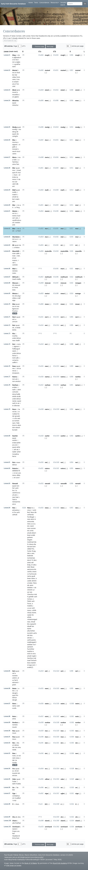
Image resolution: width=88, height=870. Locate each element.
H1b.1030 (56, 737)
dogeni (29, 540)
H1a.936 (40, 703)
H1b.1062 (56, 826)
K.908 (71, 90)
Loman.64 (7, 245)
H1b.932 (55, 90)
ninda (18, 328)
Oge (13, 793)
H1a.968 (40, 820)
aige (13, 300)
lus (13, 490)
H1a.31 (40, 804)
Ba (35, 544)
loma (16, 287)
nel (46, 671)
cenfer (29, 572)
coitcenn (15, 392)
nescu (14, 475)
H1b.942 (55, 237)
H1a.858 (40, 283)
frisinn (14, 831)
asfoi (35, 633)
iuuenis (14, 773)
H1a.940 (40, 737)
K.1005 (72, 743)
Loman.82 (7, 468)
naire (47, 409)
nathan (47, 385)
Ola (13, 817)
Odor (14, 779)
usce (17, 477)
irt (13, 287)
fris (33, 549)
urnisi (31, 530)
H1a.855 (40, 245)
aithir (18, 447)
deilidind (15, 471)
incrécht (30, 633)
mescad (17, 285)
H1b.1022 (56, 483)
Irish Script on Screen (13, 865)
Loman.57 (7, 157)
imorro (14, 425)
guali (33, 576)
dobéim (30, 587)
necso (14, 371)
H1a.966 (40, 787)
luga (30, 665)
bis (13, 75)
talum (14, 241)
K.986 (71, 325)
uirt (13, 319)
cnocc (29, 510)
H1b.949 (55, 304)
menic (47, 211)
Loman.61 (7, 211)
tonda (14, 762)
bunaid (14, 430)
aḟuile (29, 617)
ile (33, 615)
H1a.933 (40, 508)
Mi (13, 245)
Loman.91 (7, 737)
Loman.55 (7, 127)
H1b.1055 (56, 779)
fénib (29, 601)
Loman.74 (7, 344)
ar (12, 186)
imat (15, 175)
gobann (30, 537)
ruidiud (14, 414)
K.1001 (72, 716)
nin (62, 743)
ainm (19, 390)
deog (14, 132)
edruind (15, 682)
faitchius (15, 162)
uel (13, 673)
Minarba (15, 100)
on (13, 97)
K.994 (71, 462)
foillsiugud (16, 349)
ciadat (29, 615)
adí (32, 562)
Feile (17, 423)
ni (19, 144)
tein (13, 497)
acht (16, 488)
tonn (14, 756)
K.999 (71, 688)
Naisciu (15, 468)
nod (13, 358)
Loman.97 (7, 793)
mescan (48, 283)
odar (62, 779)
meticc (14, 216)
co (28, 574)
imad (19, 170)
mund (14, 92)
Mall (14, 190)
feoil (18, 72)
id (19, 175)
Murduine (16, 237)
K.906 (71, 55)
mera (14, 179)
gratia (33, 640)
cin (13, 798)
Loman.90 (7, 731)
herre (14, 456)
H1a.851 (40, 168)
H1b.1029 (56, 731)
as (20, 368)
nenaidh (64, 483)
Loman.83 (7, 483)
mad (28, 660)
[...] (51, 55)
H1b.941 (55, 228)
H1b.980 (55, 100)
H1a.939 (40, 731)
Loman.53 (7, 90)
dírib (34, 610)
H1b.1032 (56, 753)
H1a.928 (40, 409)
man (13, 253)
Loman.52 (7, 70)
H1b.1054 (56, 768)
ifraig (34, 551)
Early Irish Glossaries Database (13, 4)
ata (13, 84)
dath (14, 784)
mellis (19, 279)
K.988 (71, 344)
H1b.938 (55, 190)
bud (18, 216)
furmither (30, 649)
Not (13, 344)
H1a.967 (40, 793)
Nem (14, 704)
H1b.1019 (56, 436)
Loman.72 (7, 325)
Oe (13, 787)
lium (34, 546)
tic (16, 213)
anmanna (15, 510)
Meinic (14, 211)
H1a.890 (40, 100)
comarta (15, 360)
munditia (15, 95)
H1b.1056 (56, 787)
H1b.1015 (56, 366)
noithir (14, 440)
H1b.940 (55, 211)
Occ (13, 769)
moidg (14, 129)
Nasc (14, 366)
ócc (76, 769)
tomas (29, 599)
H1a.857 (40, 277)
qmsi (18, 90)
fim (13, 691)
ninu (19, 747)
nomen (16, 421)
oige (46, 793)
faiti (15, 160)
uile (13, 823)
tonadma (15, 454)
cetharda (30, 515)
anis (32, 553)
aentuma (30, 569)
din (35, 512)
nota (19, 344)
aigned (14, 144)
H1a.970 (40, 826)
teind (14, 829)
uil (13, 222)
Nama (14, 377)
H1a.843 (40, 70)
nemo (14, 706)
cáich (14, 184)
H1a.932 (40, 483)
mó (13, 62)
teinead (15, 502)
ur (17, 239)
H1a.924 (40, 344)
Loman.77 (7, 376)
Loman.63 (7, 237)
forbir (29, 551)
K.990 (71, 376)
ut (34, 590)
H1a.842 (40, 55)
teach (14, 279)
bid (13, 790)
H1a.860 (40, 304)
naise (33, 578)
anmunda (30, 521)
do (13, 285)
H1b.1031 (56, 743)
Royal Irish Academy (60, 863)
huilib (18, 394)
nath (14, 390)
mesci (63, 293)
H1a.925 (40, 366)
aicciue (14, 775)
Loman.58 (7, 168)
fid (17, 60)
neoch (14, 151)
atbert (33, 533)
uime (14, 164)
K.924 (71, 293)
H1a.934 (40, 671)
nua (46, 737)
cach (35, 597)
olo (62, 817)
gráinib (31, 597)
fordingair (30, 517)
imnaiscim (15, 373)
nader (14, 452)
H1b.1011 (56, 317)
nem (46, 688)
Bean (32, 567)
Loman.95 (7, 779)
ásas (13, 290)
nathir (47, 436)
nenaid (47, 483)
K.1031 (72, 793)
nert (46, 317)
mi (46, 245)
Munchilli (15, 251)
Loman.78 (7, 385)
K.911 (71, 140)
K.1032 (72, 804)
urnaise (29, 583)
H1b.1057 (56, 793)
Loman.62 (7, 228)
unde (14, 338)
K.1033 (72, 817)
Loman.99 (7, 817)
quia (13, 172)
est (15, 258)
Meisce (15, 293)
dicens (31, 544)
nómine (15, 271)
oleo (19, 817)
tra (32, 508)
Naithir (15, 436)
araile (33, 535)
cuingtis (15, 136)
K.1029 (72, 779)
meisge (78, 293)
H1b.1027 (56, 716)
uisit (18, 706)
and (13, 225)
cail (13, 263)
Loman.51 (7, 55)
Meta (14, 157)
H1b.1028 (56, 722)
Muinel (14, 70)
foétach (33, 660)
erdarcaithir (16, 443)
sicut (18, 151)
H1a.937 (40, 716)
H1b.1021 (56, 468)
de (17, 132)
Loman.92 (7, 743)
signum (16, 346)
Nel (13, 671)
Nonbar (15, 722)
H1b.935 (55, 140)
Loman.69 (7, 293)
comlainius (16, 796)
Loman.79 (7, 409)
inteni (34, 572)
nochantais (31, 558)
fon (17, 84)
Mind (14, 90)
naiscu (47, 468)
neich (14, 351)
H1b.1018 (56, 409)
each (14, 66)
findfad (18, 823)
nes (76, 508)
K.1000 (72, 703)
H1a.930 (40, 462)
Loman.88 (7, 716)
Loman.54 (7, 100)
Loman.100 (7, 820)
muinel (47, 70)
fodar (14, 781)
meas (77, 304)
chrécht (29, 590)
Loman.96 (7, 787)
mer (46, 168)
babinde (30, 556)
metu (47, 157)
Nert (14, 317)
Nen (13, 753)
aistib (14, 396)
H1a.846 (40, 127)
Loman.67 (7, 277)
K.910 (71, 127)
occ (46, 769)
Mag (14, 55)
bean (29, 535)
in (14, 60)
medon (17, 222)
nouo (14, 739)
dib (17, 184)
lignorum (15, 309)
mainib (29, 606)
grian (14, 685)
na (17, 177)
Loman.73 (7, 333)
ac (13, 771)
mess (47, 304)
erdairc (14, 387)
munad (14, 149)
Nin (13, 743)
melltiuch (64, 277)
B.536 (24, 508)
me (20, 245)
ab (16, 817)
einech (17, 427)
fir (28, 544)
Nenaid (15, 483)
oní (18, 368)
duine (34, 613)
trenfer (14, 336)
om (18, 831)
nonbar (47, 722)
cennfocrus (16, 493)
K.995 (71, 468)
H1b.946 (55, 277)
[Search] (74, 3)
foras (29, 603)
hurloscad (32, 574)
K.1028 (72, 768)
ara (13, 445)
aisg (18, 296)
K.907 (71, 70)
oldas (14, 77)
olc (16, 445)
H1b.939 (55, 168)
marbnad (30, 542)
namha (78, 377)
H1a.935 (40, 688)
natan (14, 401)
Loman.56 (7, 140)
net (46, 325)
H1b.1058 (56, 804)
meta (63, 157)
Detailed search (63, 3)
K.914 (71, 190)
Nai (13, 462)
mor (46, 228)
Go (85, 4)
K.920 (71, 251)
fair (16, 75)
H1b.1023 (56, 508)
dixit (28, 567)
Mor (13, 228)
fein (17, 164)
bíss (31, 635)
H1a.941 (40, 743)
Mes (13, 304)
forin (18, 77)
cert (13, 218)
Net (13, 325)
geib (13, 147)
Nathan (15, 385)
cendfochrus (16, 220)
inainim (33, 663)
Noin (14, 716)
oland (47, 821)
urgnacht (33, 624)
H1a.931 (40, 468)
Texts (36, 2)
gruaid (17, 416)
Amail (33, 622)
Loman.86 (7, 688)
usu (18, 306)
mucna (14, 142)
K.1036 (72, 826)
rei (13, 412)
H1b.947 (55, 283)
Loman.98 (7, 804)
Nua (13, 737)
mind (47, 90)
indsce (17, 247)
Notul (14, 355)
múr (62, 237)
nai (46, 462)
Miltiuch (15, 277)
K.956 (71, 100)
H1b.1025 (56, 688)
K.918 (71, 237)
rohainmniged (32, 619)
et (32, 565)
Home (30, 2)
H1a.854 (40, 237)
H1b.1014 (56, 344)
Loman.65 (7, 251)
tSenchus (30, 594)
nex (13, 368)
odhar (47, 779)
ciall (19, 298)
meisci (47, 293)
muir (62, 269)
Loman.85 (7, 671)
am (16, 379)
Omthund (16, 827)
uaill (17, 358)
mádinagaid (31, 642)
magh (47, 55)
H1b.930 (55, 55)
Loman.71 (7, 317)
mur (13, 170)
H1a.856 (40, 251)
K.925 (71, 304)
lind (28, 512)
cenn (14, 79)
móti (29, 654)
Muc (13, 140)
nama (47, 377)
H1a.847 (40, 140)
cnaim (17, 199)
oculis (14, 708)
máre (14, 273)
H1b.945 (55, 268)
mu (16, 747)
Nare (14, 409)
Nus (13, 731)
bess (28, 663)
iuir (16, 182)
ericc (34, 654)
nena (17, 758)
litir (18, 743)
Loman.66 (7, 268)
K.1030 (72, 787)
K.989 (71, 366)
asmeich (30, 647)
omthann (78, 827)
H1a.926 (40, 376)
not (46, 344)
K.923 (71, 283)
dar (13, 747)
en (20, 473)
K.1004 (72, 737)
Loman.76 (7, 366)
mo (19, 55)
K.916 (71, 211)
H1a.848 (40, 157)
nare (13, 423)
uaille (14, 362)
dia (35, 542)
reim (13, 758)
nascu (77, 468)
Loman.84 (7, 508)
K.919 (71, 245)
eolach (16, 82)
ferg (18, 207)
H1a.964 (40, 768)
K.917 (71, 228)
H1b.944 (55, 251)
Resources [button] (54, 2)
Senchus (30, 658)
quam (14, 134)
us (13, 680)
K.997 (71, 508)
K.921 (71, 268)
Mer (13, 168)
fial (15, 680)
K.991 (71, 385)
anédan (29, 644)
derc (35, 560)
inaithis (29, 651)
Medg (14, 127)
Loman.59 (7, 190)
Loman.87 (7, 703)
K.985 (71, 317)
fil (19, 471)
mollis (14, 192)
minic (77, 211)
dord (29, 560)
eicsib (18, 396)
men (46, 100)
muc (46, 140)
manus (14, 260)
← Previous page (38, 46)
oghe (62, 793)
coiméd (14, 265)
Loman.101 (7, 826)
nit (13, 328)
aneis (29, 562)
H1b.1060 (56, 820)
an (18, 403)
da (19, 179)
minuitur (15, 105)
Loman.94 (7, 768)
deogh (14, 693)
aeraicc (29, 638)
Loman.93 (7, 753)
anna (14, 719)
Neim (14, 688)
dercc (29, 553)
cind (13, 86)
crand (32, 526)
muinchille (64, 251)
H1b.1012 (56, 325)
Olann (14, 821)
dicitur (18, 338)
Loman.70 (7, 304)
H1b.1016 (56, 376)
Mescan (15, 283)
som (33, 665)
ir (12, 207)
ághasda (17, 57)
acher (19, 452)
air (17, 449)
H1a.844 (40, 90)
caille (17, 253)
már (35, 594)
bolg (28, 565)
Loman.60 (7, 205)
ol (13, 60)
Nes (13, 508)
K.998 (71, 671)
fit (16, 172)
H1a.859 (40, 293)
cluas (17, 804)
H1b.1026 (56, 703)
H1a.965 (40, 779)
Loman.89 (7, 722)
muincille (48, 251)
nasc (13, 340)
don (13, 427)
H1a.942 (40, 753)
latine (14, 330)
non (13, 379)
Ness (29, 508)
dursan (29, 546)
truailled (18, 798)
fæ (17, 787)
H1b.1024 (56, 671)
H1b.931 (55, 70)
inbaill (29, 626)
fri (32, 560)
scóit (34, 510)
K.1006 (72, 753)
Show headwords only (10, 40)
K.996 (71, 483)
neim (47, 704)
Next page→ (51, 46)
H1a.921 (40, 317)
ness (28, 519)
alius (34, 565)
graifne (17, 64)
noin (46, 716)
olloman (17, 405)
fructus (15, 311)
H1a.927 (40, 385)
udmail (14, 515)
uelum (14, 678)
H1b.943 (55, 245)
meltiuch (48, 277)
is (12, 57)
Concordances (44, 2)
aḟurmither (31, 631)
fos (15, 512)
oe (46, 787)
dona (14, 394)
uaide (29, 581)
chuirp (29, 613)
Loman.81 (7, 462)
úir (13, 231)
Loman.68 (7, 283)
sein (18, 418)
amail (14, 197)
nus (46, 731)
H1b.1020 (56, 462)
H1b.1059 (56, 817)
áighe (18, 62)
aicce (14, 504)
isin (13, 416)
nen (46, 743)
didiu (18, 475)
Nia (13, 333)
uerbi (29, 640)
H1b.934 (55, 127)
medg (47, 127)
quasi (14, 103)
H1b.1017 (56, 385)
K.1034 (72, 820)
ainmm (34, 581)
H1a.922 (40, 325)
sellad (29, 549)
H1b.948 (55, 293)
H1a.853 (40, 228)
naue (18, 462)
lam (18, 256)
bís (35, 569)
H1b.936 (55, 157)
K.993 (71, 436)
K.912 (71, 157)
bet (13, 199)
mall (46, 190)
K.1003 (72, 731)
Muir (14, 269)
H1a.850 (40, 190)
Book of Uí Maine (30, 863)
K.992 (71, 409)
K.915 (71, 168)
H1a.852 (40, 211)
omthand (48, 827)
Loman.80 (7, 436)
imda (14, 177)
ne (16, 473)
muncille (78, 251)
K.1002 (72, 722)
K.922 (71, 277)
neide (14, 750)
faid (17, 497)
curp (14, 800)
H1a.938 (40, 722)
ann (13, 201)
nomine (15, 676)
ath (15, 449)
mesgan (78, 283)
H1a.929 (40, 436)
